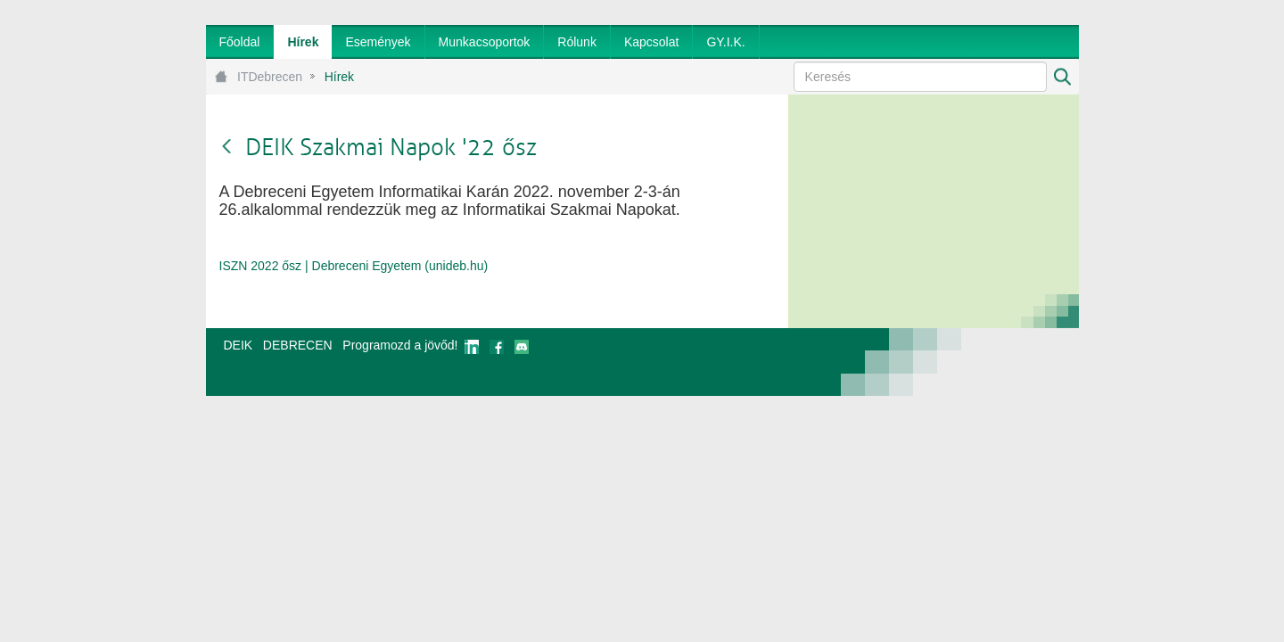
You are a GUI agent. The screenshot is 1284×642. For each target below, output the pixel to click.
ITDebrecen (269, 77)
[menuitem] (240, 42)
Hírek (339, 77)
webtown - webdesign (1019, 362)
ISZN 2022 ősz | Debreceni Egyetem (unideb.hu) (354, 266)
